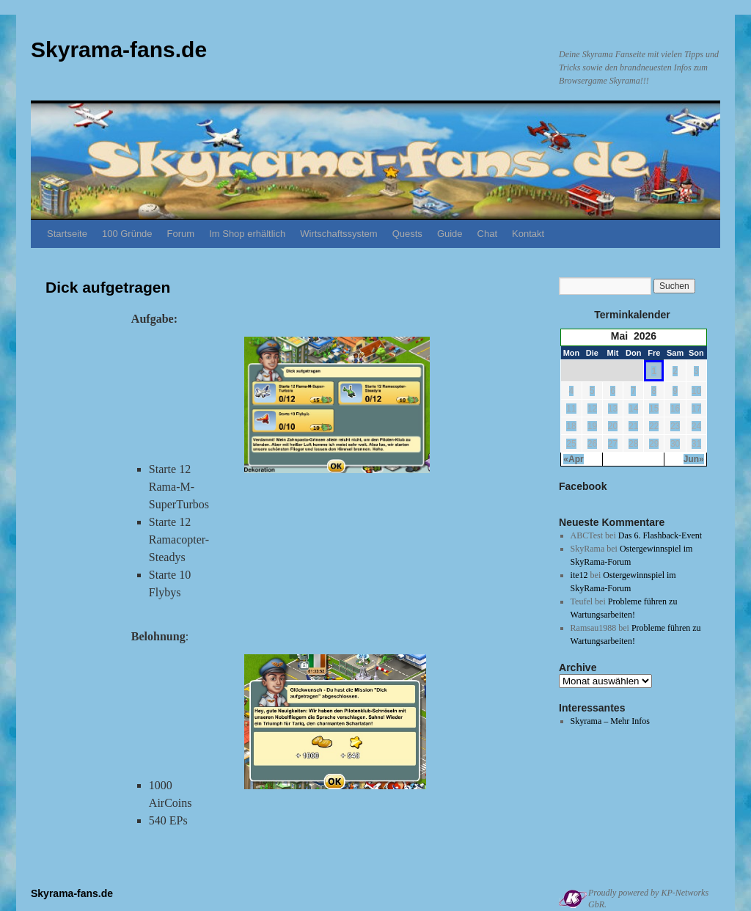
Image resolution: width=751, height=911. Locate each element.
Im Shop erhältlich (247, 233)
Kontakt (528, 233)
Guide (450, 233)
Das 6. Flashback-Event (660, 535)
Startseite (67, 233)
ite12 (579, 575)
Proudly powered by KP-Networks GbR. (648, 899)
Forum (181, 233)
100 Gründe (127, 233)
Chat (487, 233)
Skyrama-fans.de (119, 49)
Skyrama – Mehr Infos (610, 721)
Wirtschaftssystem (338, 233)
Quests (407, 233)
